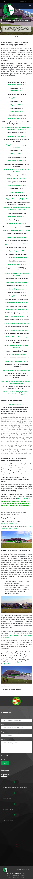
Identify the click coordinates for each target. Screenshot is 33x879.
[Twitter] (4, 1)
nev (2, 717)
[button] (2, 17)
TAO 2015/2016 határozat (16, 404)
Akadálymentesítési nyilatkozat (16, 877)
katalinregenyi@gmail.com (9, 523)
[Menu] (30, 6)
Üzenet (3, 739)
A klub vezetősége (8, 820)
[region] (16, 701)
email (2, 724)
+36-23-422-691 (7, 798)
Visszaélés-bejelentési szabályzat (16, 875)
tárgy (2, 732)
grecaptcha (4, 755)
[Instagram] (9, 1)
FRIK (24, 873)
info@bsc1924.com (26, 1)
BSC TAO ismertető (24, 498)
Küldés (3, 759)
